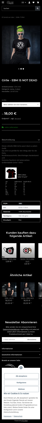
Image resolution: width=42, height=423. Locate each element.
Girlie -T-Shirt (15, 89)
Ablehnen (21, 389)
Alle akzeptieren (21, 376)
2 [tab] (21, 69)
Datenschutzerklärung (11, 329)
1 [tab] (18, 69)
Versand (18, 118)
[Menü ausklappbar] (3, 1)
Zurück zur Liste (8, 17)
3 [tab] (23, 69)
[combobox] (21, 104)
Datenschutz (18, 416)
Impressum (8, 416)
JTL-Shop (25, 421)
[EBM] (20, 203)
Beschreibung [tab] (8, 140)
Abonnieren (31, 339)
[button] (29, 2)
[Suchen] (37, 8)
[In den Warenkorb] (3, 24)
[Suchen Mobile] (18, 8)
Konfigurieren (21, 383)
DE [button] (23, 2)
